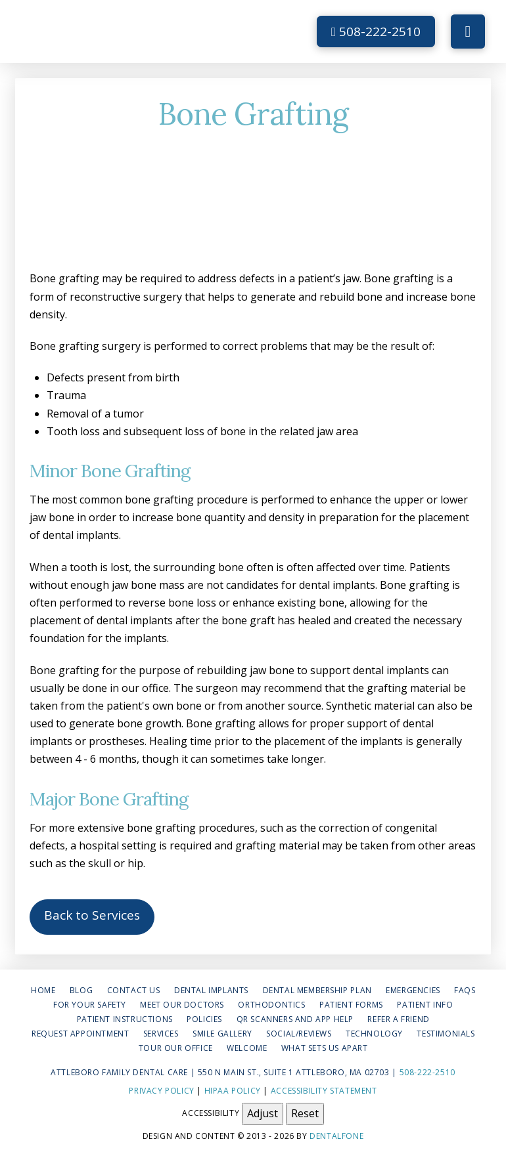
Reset (305, 1113)
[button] (468, 31)
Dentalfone (336, 1136)
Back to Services (92, 915)
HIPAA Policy (232, 1090)
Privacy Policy (161, 1090)
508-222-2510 (376, 31)
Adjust (262, 1113)
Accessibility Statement (324, 1090)
